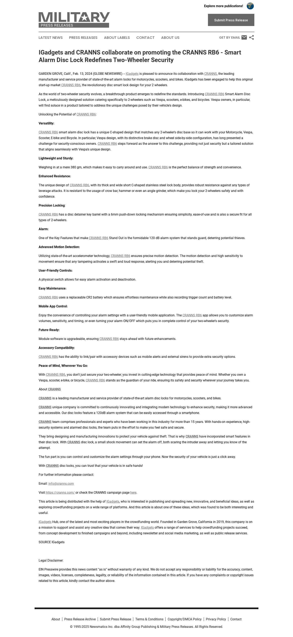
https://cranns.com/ (60, 492)
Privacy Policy (216, 619)
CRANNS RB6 (71, 85)
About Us (170, 37)
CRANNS (210, 74)
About (55, 619)
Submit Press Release (115, 619)
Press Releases (83, 37)
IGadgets (132, 74)
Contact (145, 37)
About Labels (117, 37)
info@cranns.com (61, 484)
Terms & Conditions (149, 619)
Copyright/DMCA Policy (185, 619)
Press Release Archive (80, 619)
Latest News (51, 37)
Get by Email (233, 37)
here (133, 492)
